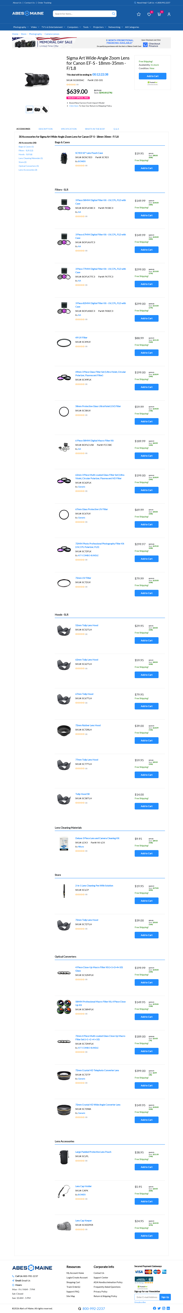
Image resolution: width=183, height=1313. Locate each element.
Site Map (70, 1296)
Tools (87, 27)
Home (15, 33)
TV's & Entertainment (53, 27)
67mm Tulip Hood (84, 694)
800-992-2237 (30, 1276)
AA (79, 212)
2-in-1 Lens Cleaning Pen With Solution (94, 885)
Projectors (99, 27)
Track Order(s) (73, 1287)
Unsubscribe (140, 1302)
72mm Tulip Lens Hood (86, 919)
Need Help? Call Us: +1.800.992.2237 (153, 2)
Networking (115, 27)
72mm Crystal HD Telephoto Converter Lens (97, 1070)
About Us (17, 2)
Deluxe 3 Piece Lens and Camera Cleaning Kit (97, 838)
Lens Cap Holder (83, 1186)
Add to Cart (152, 76)
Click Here (73, 106)
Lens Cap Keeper (83, 1220)
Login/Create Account (77, 1277)
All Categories (132, 27)
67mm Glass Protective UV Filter (91, 509)
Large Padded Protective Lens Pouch (93, 1151)
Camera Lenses (52, 33)
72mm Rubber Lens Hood (88, 725)
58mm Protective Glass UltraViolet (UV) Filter (98, 406)
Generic (81, 487)
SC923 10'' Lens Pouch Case (89, 153)
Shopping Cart (73, 1282)
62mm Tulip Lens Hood (86, 659)
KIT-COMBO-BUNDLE (88, 555)
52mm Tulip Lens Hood (86, 625)
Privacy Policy (100, 1291)
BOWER (81, 161)
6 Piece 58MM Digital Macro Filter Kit (94, 440)
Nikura (81, 846)
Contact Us (29, 2)
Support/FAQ (72, 1291)
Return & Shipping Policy (105, 1296)
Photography (21, 27)
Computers (74, 27)
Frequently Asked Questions (107, 1287)
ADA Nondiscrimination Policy (108, 1282)
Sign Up (165, 1297)
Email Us (26, 1280)
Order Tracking (44, 2)
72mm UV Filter (83, 578)
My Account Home (75, 1273)
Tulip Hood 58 (82, 794)
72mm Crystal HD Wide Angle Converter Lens (97, 1104)
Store (23, 33)
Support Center (101, 1277)
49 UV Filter (81, 337)
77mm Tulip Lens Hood (86, 759)
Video (35, 27)
